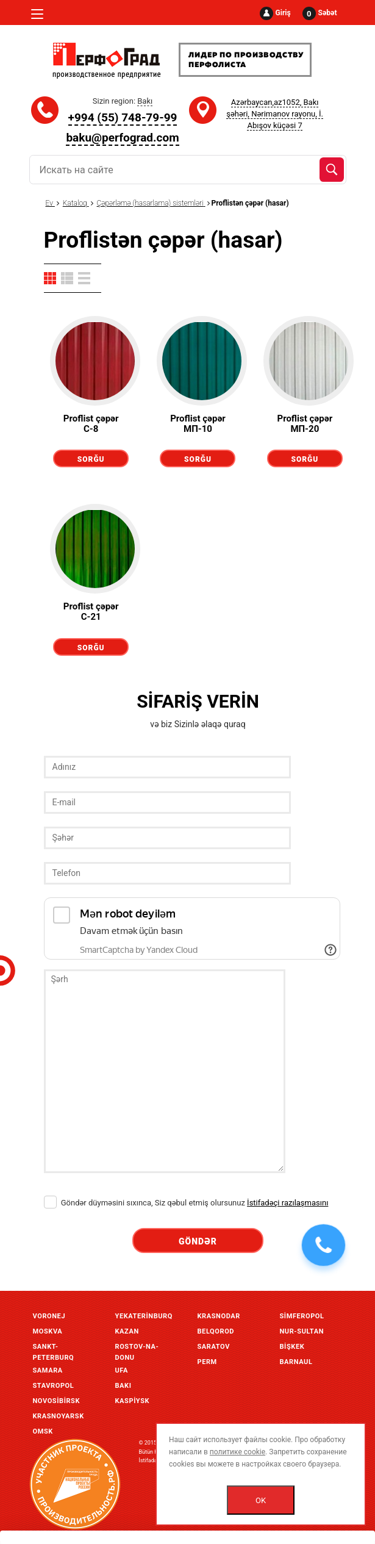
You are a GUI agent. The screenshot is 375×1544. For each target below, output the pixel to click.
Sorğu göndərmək (90, 461)
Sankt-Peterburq (53, 1348)
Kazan (127, 1331)
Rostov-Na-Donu (137, 1348)
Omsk (43, 1431)
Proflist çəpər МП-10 (198, 423)
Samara (48, 1370)
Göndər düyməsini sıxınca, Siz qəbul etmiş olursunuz (186, 1202)
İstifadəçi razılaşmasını (287, 1202)
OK (260, 1500)
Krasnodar (219, 1316)
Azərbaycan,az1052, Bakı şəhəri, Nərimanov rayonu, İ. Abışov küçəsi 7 (274, 114)
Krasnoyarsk (58, 1416)
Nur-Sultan (302, 1331)
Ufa (122, 1370)
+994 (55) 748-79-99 (122, 117)
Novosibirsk (56, 1401)
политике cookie (237, 1452)
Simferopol (302, 1316)
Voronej (49, 1316)
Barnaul (296, 1362)
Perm (207, 1362)
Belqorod (216, 1331)
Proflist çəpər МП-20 (304, 423)
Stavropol (53, 1386)
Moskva (48, 1331)
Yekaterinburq (144, 1316)
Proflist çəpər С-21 (91, 611)
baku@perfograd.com (122, 138)
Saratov (214, 1347)
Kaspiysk (132, 1401)
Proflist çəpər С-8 (91, 423)
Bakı (123, 1386)
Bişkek (292, 1347)
